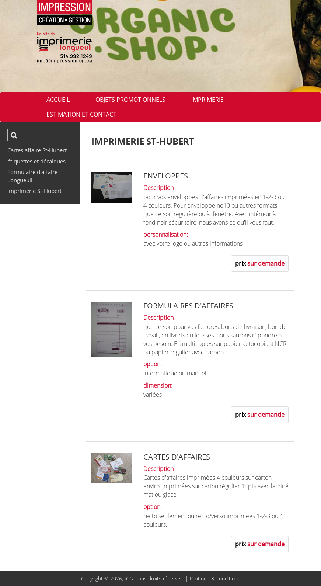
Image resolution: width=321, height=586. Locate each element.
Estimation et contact (81, 114)
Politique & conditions (215, 578)
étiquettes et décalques (36, 161)
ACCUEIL (58, 100)
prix (260, 263)
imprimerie (207, 100)
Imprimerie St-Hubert (34, 190)
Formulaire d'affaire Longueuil (32, 175)
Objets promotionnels (130, 100)
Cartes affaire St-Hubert (37, 150)
